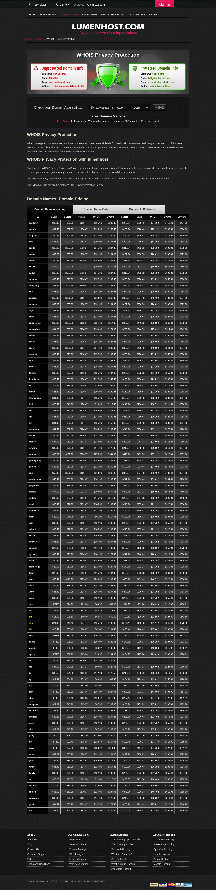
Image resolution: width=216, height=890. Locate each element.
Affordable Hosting (121, 869)
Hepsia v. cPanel (78, 844)
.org (30, 617)
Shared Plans (47, 14)
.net (30, 610)
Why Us (31, 844)
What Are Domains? (121, 854)
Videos (31, 859)
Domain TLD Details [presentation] (142, 209)
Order (153, 14)
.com (31, 604)
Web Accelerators (78, 864)
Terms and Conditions (38, 864)
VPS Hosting (89, 14)
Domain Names (69, 14)
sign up (164, 4)
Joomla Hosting (161, 854)
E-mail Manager (77, 859)
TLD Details (39, 39)
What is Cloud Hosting (123, 864)
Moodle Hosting (161, 864)
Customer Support (37, 854)
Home (32, 14)
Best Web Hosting (120, 849)
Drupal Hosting (161, 859)
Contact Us (33, 849)
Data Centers (137, 14)
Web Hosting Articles (122, 844)
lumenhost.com (108, 26)
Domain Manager (78, 849)
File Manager (76, 854)
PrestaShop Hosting (163, 844)
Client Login (41, 4)
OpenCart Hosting (162, 849)
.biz (30, 629)
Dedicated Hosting (112, 14)
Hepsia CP (75, 839)
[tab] (50, 209)
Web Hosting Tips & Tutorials (126, 839)
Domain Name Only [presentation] (96, 209)
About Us (32, 839)
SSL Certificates (119, 859)
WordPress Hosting (163, 839)
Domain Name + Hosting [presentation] (49, 209)
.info (31, 623)
